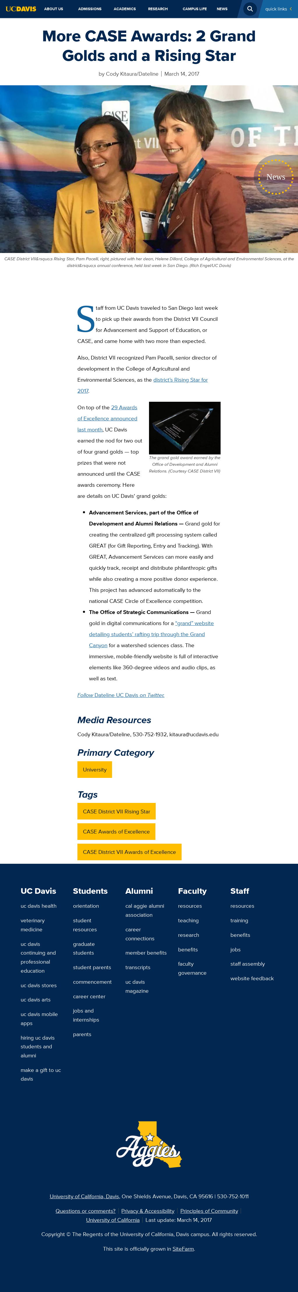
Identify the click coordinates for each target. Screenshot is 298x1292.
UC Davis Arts (36, 999)
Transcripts (137, 967)
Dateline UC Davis (120, 695)
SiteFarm (183, 1249)
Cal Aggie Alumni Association (144, 910)
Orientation (86, 906)
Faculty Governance (192, 968)
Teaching (188, 920)
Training (239, 920)
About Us (53, 9)
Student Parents (92, 967)
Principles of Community (209, 1211)
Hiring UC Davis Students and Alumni (38, 1046)
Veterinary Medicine (33, 924)
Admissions (90, 9)
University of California (113, 1220)
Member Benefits (146, 952)
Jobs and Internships (86, 1015)
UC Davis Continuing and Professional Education (38, 957)
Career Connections (140, 933)
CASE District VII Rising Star (116, 811)
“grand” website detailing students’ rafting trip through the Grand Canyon (151, 634)
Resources (190, 906)
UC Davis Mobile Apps (39, 1018)
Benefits (188, 949)
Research (158, 9)
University (95, 769)
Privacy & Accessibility (147, 1211)
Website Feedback (252, 978)
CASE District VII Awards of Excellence (129, 852)
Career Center (89, 996)
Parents (82, 1034)
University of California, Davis (84, 1196)
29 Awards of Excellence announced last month (107, 418)
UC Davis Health (38, 906)
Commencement (92, 982)
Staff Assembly (247, 964)
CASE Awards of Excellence (116, 831)
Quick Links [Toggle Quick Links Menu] (276, 9)
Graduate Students (84, 948)
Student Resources (85, 924)
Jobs (235, 949)
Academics (125, 9)
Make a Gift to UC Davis (41, 1074)
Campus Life (195, 9)
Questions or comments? (86, 1211)
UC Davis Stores (39, 985)
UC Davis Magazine (137, 986)
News (222, 9)
